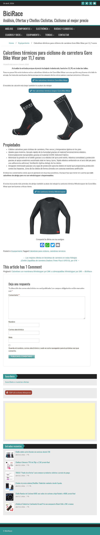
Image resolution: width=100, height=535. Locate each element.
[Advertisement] (50, 421)
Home (11, 43)
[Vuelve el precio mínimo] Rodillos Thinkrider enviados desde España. (38, 483)
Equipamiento (32, 35)
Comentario (13, 295)
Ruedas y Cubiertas (63, 28)
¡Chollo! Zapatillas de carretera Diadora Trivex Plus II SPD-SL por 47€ (50, 260)
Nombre (11, 322)
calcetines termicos (57, 251)
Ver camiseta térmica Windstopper (51, 192)
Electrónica (42, 28)
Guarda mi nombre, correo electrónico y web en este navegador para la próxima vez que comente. (43, 349)
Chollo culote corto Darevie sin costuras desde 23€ (32, 451)
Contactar (63, 35)
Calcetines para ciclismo (39, 251)
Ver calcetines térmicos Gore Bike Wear (51, 80)
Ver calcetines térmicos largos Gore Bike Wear (51, 91)
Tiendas (48, 35)
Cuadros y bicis (13, 35)
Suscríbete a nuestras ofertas (17, 382)
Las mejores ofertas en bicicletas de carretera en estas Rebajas (50, 258)
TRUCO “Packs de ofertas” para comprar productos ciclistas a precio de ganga (42, 472)
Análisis (9, 28)
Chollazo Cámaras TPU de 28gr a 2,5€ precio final (32, 462)
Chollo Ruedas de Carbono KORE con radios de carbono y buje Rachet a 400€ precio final (45, 493)
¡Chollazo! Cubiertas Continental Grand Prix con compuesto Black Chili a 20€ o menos (44, 504)
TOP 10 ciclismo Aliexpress (20, 392)
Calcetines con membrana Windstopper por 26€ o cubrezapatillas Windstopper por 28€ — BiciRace (52, 271)
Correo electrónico (16, 329)
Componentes (23, 28)
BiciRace (13, 13)
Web (10, 337)
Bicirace (13, 64)
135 (28, 486)
